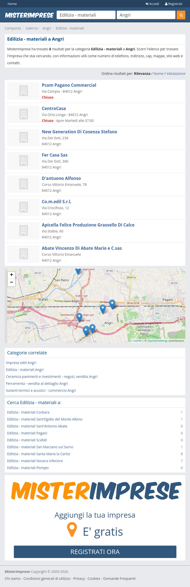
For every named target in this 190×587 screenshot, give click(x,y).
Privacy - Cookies (86, 578)
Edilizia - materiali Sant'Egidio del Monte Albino (44, 419)
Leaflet (137, 340)
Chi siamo (13, 578)
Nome (159, 73)
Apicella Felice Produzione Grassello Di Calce (88, 225)
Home (12, 3)
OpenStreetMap (157, 340)
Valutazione (175, 73)
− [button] (11, 282)
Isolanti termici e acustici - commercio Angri (41, 390)
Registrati (173, 3)
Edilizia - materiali (70, 28)
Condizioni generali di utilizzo (47, 578)
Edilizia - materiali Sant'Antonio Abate (37, 426)
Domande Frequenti (119, 578)
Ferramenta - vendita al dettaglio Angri (37, 383)
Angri (47, 28)
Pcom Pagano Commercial (69, 85)
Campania (13, 28)
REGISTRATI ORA (95, 551)
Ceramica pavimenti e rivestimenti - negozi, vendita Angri (51, 376)
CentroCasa (54, 108)
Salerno (32, 28)
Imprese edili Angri (21, 362)
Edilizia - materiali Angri (25, 369)
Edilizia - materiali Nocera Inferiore (35, 460)
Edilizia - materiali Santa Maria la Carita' (39, 453)
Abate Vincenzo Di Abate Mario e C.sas (82, 248)
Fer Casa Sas (55, 155)
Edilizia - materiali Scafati (27, 440)
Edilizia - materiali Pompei (28, 467)
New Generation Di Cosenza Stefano (79, 132)
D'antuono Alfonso (61, 178)
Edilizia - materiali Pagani (27, 433)
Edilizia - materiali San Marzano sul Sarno (40, 447)
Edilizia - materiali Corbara (28, 412)
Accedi (152, 3)
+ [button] (11, 275)
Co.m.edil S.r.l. (56, 201)
